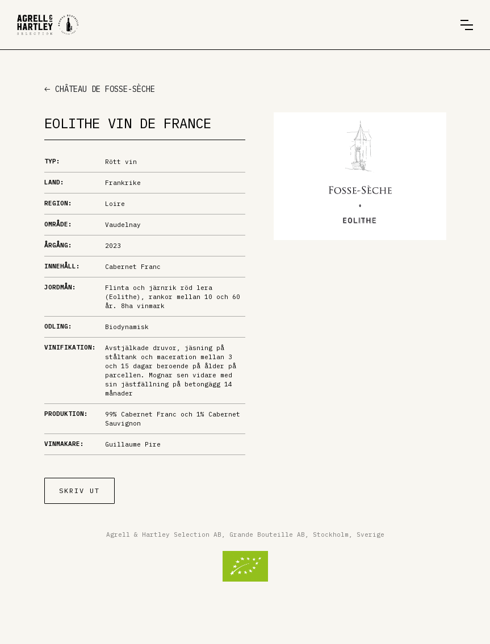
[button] (466, 25)
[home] (47, 24)
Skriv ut (79, 490)
